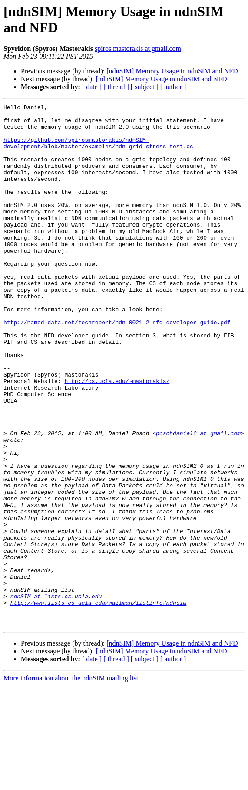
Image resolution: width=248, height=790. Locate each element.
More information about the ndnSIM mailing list (70, 782)
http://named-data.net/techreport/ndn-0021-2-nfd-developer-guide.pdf (117, 366)
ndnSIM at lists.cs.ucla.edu (56, 695)
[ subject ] (145, 86)
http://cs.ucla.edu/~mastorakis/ (116, 437)
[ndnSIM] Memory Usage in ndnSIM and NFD (172, 71)
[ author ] (173, 86)
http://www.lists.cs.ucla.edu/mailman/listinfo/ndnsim (98, 703)
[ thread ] (116, 86)
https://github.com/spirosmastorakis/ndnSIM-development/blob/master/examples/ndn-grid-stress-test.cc (98, 151)
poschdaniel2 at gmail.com (198, 499)
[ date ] (92, 86)
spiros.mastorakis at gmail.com (138, 48)
